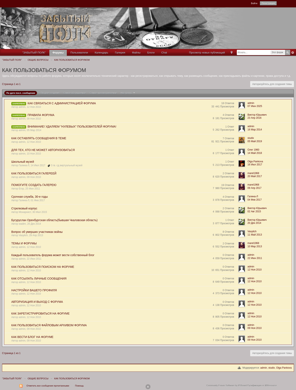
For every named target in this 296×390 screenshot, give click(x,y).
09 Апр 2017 (254, 188)
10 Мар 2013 (254, 246)
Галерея (120, 52)
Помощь (79, 385)
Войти (254, 3)
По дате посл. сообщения (20, 93)
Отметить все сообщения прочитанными (48, 385)
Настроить (128, 93)
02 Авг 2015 (254, 211)
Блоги (150, 52)
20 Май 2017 (254, 176)
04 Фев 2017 (254, 199)
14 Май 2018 (254, 153)
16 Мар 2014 (254, 129)
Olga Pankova (284, 367)
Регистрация (268, 3)
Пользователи (79, 52)
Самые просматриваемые (103, 93)
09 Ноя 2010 (254, 328)
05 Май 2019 (254, 141)
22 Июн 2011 (254, 258)
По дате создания (50, 93)
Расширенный (292, 53)
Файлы (136, 52)
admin (263, 367)
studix (271, 367)
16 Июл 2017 (254, 164)
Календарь (101, 52)
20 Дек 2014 (254, 223)
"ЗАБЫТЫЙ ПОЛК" (34, 52)
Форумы (58, 52)
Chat (164, 52)
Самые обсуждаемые (74, 93)
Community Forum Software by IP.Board (226, 385)
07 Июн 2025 (254, 106)
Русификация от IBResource (262, 385)
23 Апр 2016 (254, 117)
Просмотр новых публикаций (207, 52)
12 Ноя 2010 (254, 269)
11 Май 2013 (254, 234)
